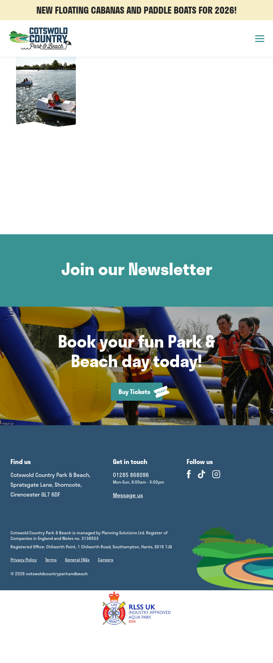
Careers (105, 559)
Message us (128, 495)
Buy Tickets (140, 391)
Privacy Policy (23, 559)
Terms (51, 559)
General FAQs (77, 559)
